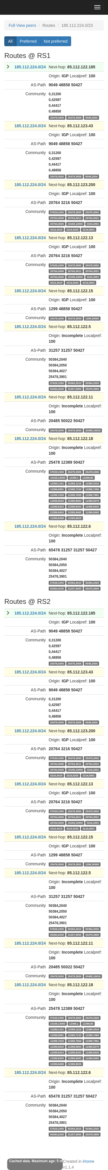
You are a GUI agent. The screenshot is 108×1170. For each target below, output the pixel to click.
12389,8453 (57, 512)
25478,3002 (92, 212)
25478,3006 (92, 471)
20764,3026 (57, 223)
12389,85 (88, 477)
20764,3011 (74, 217)
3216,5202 (72, 229)
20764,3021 (92, 217)
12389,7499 (92, 489)
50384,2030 (57, 388)
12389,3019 (92, 483)
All (10, 41)
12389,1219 (74, 483)
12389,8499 (57, 517)
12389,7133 (74, 489)
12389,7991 (92, 494)
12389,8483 (92, 512)
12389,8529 (74, 517)
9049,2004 (91, 117)
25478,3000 (57, 117)
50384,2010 (74, 382)
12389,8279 (92, 500)
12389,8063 (74, 500)
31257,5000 (74, 388)
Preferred (28, 41)
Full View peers (22, 25)
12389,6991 (57, 489)
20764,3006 (57, 217)
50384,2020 (92, 382)
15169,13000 (75, 223)
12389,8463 (74, 512)
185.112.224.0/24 (30, 67)
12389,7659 (74, 494)
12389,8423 (57, 506)
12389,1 (73, 477)
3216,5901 (89, 229)
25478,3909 (92, 388)
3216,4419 (56, 229)
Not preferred (55, 41)
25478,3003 (74, 318)
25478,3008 (74, 117)
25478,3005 (74, 430)
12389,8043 (57, 500)
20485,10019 (92, 430)
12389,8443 (92, 506)
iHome (88, 1161)
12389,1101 (57, 483)
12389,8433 (74, 506)
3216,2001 (93, 223)
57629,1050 (57, 212)
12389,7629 (57, 494)
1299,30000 (92, 318)
